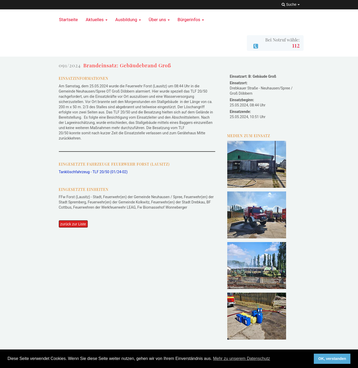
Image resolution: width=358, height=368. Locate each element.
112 (296, 45)
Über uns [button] (159, 19)
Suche (290, 4)
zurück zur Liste (73, 224)
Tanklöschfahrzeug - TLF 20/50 (93, 172)
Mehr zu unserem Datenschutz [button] (241, 358)
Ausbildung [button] (128, 19)
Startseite (68, 19)
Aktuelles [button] (96, 19)
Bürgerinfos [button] (191, 19)
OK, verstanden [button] (332, 359)
